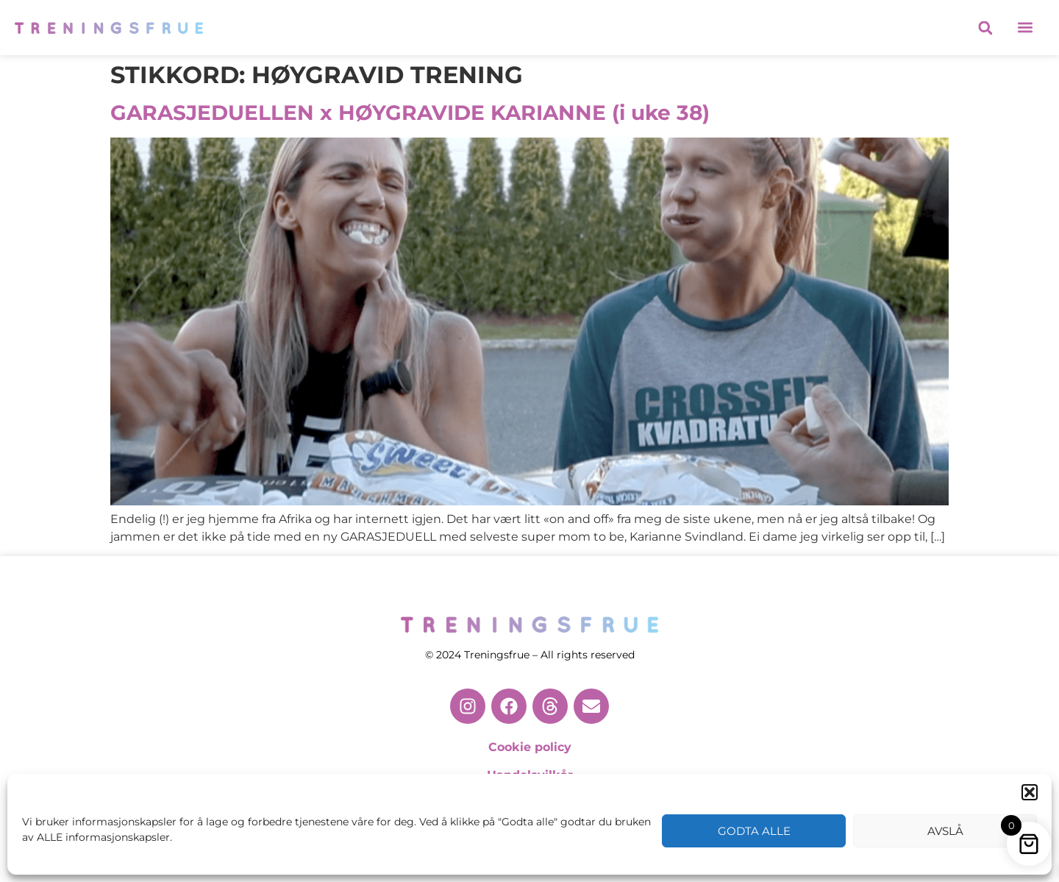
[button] (1029, 792)
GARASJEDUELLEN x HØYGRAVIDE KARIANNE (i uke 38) (410, 112)
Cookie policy (529, 747)
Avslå (945, 831)
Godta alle (754, 831)
